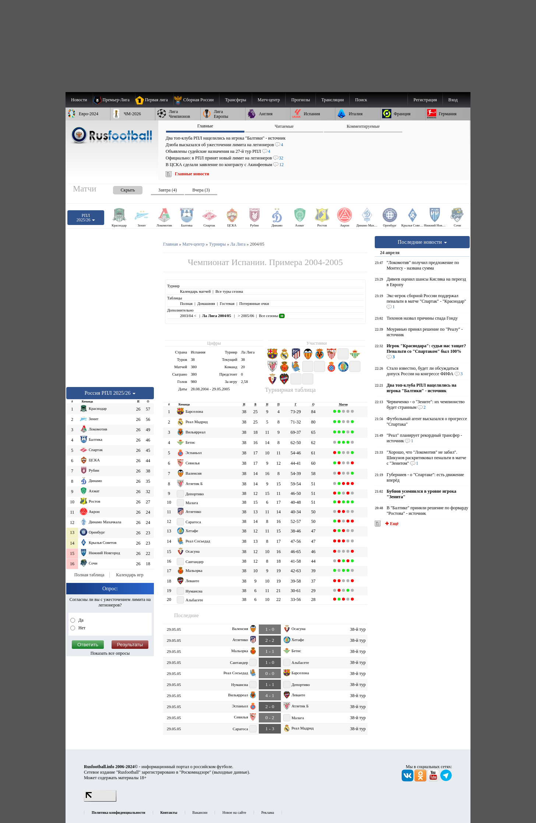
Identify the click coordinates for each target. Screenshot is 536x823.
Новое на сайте (234, 812)
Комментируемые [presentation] (363, 126)
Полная (186, 303)
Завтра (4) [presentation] (167, 190)
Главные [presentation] (205, 126)
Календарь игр (129, 574)
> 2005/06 (245, 315)
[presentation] (120, 188)
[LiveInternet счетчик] (100, 800)
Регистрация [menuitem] (425, 99)
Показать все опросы (110, 653)
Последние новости (422, 242)
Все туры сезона (229, 291)
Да (80, 620)
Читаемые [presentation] (284, 126)
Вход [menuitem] (453, 99)
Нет (81, 627)
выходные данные (231, 772)
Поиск (361, 99)
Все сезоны (271, 315)
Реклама (267, 812)
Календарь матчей (195, 291)
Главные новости (192, 173)
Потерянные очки (254, 303)
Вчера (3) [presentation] (200, 190)
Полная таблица (89, 574)
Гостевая (227, 303)
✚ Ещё (391, 523)
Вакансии (200, 812)
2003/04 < (188, 315)
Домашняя (206, 303)
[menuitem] (196, 100)
